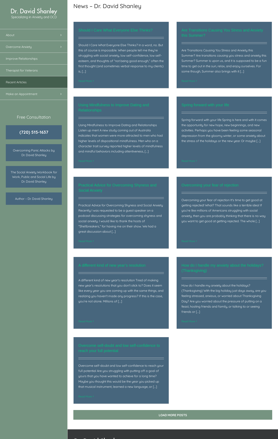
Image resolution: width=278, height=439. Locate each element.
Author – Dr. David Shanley (34, 199)
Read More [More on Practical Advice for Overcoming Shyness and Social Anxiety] (94, 235)
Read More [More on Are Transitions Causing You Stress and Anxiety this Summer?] (184, 81)
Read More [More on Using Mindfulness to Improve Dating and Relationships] (102, 151)
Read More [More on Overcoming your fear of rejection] (192, 224)
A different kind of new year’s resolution (112, 262)
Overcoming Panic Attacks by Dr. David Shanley (34, 152)
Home (146, 417)
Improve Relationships (157, 433)
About (146, 423)
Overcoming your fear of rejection (214, 179)
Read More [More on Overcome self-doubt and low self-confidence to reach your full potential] (102, 383)
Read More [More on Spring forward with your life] (175, 154)
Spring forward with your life (192, 109)
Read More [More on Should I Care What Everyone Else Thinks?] (85, 81)
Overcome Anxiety (154, 428)
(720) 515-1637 (33, 132)
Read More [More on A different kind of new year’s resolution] (85, 308)
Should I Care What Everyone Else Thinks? (115, 30)
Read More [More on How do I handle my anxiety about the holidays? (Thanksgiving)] (184, 318)
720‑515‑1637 (230, 433)
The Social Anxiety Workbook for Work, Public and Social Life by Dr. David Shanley (34, 176)
